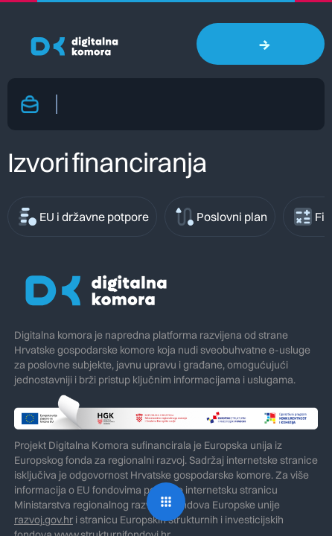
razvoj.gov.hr (43, 519)
